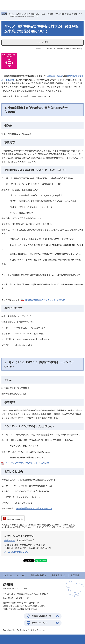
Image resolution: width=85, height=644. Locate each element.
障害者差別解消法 (55, 76)
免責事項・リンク (58, 575)
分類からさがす (22, 14)
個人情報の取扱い (38, 575)
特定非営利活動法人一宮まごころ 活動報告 (45, 300)
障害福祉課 (9, 540)
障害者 (50, 14)
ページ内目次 (42, 42)
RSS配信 (75, 575)
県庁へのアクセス (39, 623)
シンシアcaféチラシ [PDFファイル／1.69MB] (27, 463)
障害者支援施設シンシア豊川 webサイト (34, 508)
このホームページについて (14, 575)
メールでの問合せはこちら (16, 552)
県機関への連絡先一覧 (41, 616)
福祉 (43, 14)
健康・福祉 (35, 14)
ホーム (11, 14)
